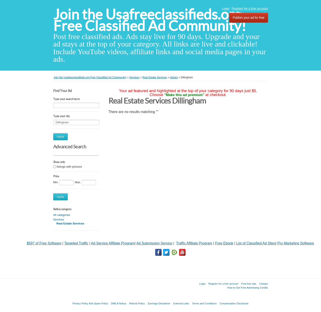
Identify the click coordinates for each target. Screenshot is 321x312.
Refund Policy (137, 303)
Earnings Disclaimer (159, 303)
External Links (181, 303)
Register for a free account (250, 8)
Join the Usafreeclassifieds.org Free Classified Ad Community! (149, 20)
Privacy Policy (80, 303)
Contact (263, 283)
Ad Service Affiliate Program (113, 243)
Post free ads (248, 283)
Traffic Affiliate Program (194, 243)
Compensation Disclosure (234, 303)
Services (58, 219)
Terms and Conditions (204, 303)
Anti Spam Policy (98, 303)
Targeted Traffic (76, 243)
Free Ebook (224, 243)
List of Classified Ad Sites (256, 243)
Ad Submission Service (154, 243)
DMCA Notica (118, 303)
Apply (60, 136)
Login (225, 8)
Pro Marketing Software (295, 243)
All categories (61, 215)
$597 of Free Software (44, 243)
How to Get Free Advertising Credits (247, 287)
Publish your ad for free (248, 17)
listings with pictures (69, 166)
